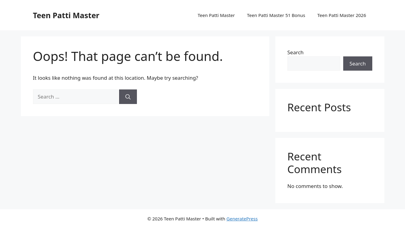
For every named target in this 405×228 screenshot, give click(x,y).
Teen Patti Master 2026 (341, 15)
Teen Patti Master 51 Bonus (276, 15)
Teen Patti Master (66, 15)
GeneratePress (242, 219)
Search (295, 52)
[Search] (128, 96)
